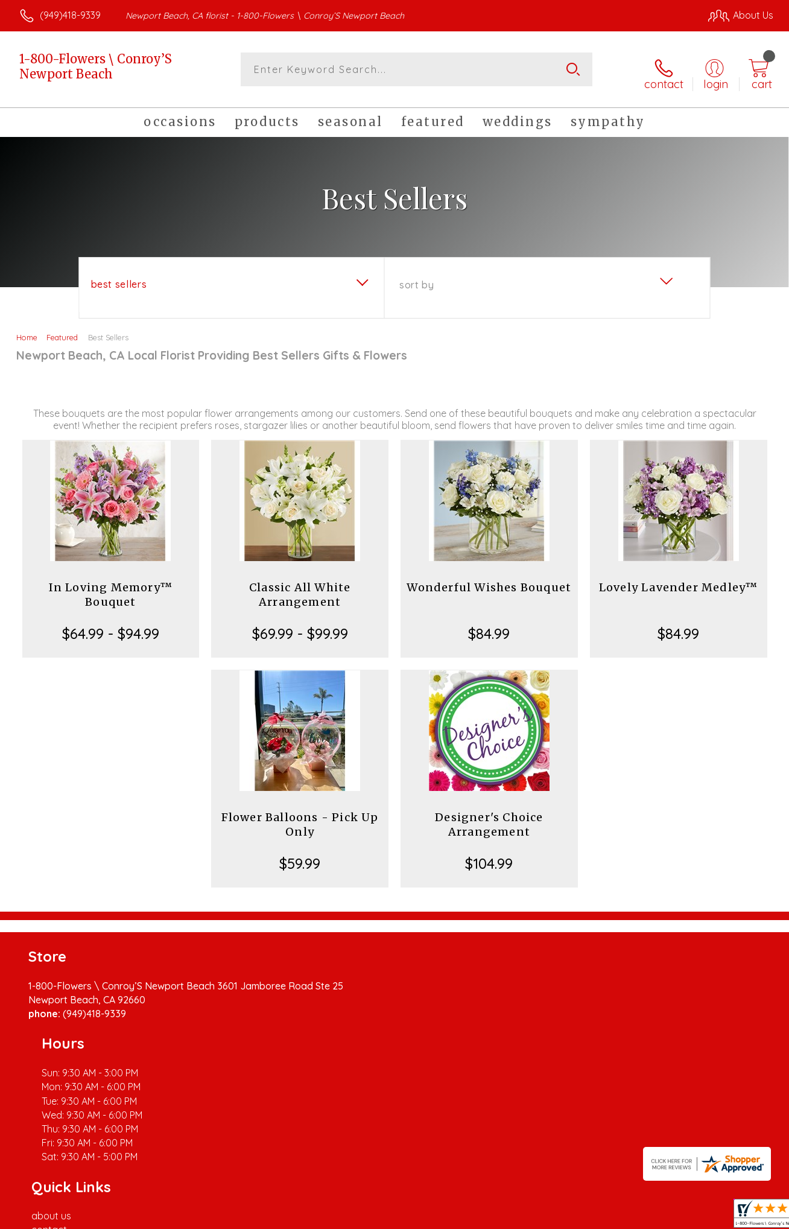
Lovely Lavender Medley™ (678, 581)
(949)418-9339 (70, 15)
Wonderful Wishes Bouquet (489, 581)
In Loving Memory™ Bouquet (111, 588)
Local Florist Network (664, 1216)
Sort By (416, 278)
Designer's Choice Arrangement (489, 818)
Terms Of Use (507, 1216)
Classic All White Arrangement (299, 588)
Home (26, 330)
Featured (62, 330)
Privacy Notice (578, 1216)
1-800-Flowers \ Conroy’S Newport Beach (95, 66)
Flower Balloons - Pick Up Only (300, 818)
